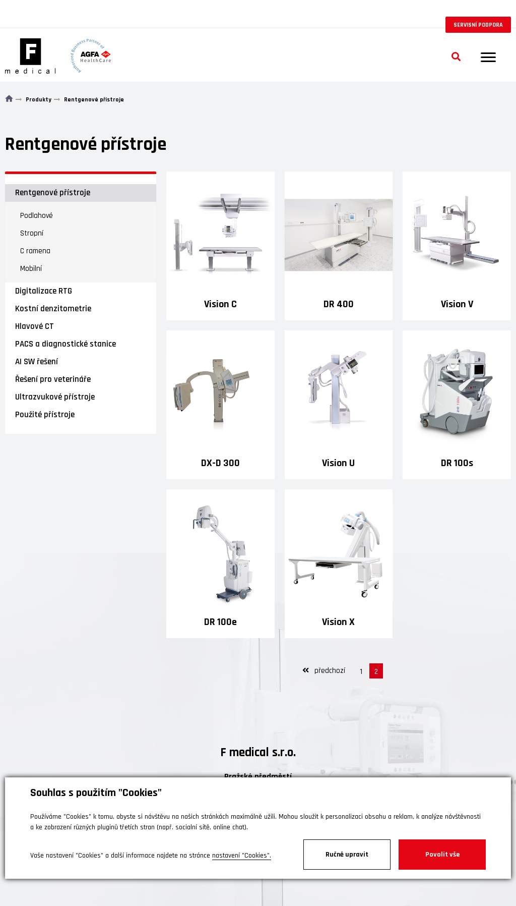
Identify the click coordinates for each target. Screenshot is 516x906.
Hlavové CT (34, 326)
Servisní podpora (478, 25)
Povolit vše (442, 854)
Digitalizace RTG (43, 291)
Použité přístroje (45, 414)
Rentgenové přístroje (52, 192)
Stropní (31, 233)
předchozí (323, 670)
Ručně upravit (347, 854)
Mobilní (31, 268)
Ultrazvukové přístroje (55, 397)
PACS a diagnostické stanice (65, 344)
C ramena (35, 251)
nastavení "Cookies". (241, 855)
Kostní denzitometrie (53, 308)
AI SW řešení (36, 361)
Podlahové (36, 215)
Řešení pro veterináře (53, 379)
